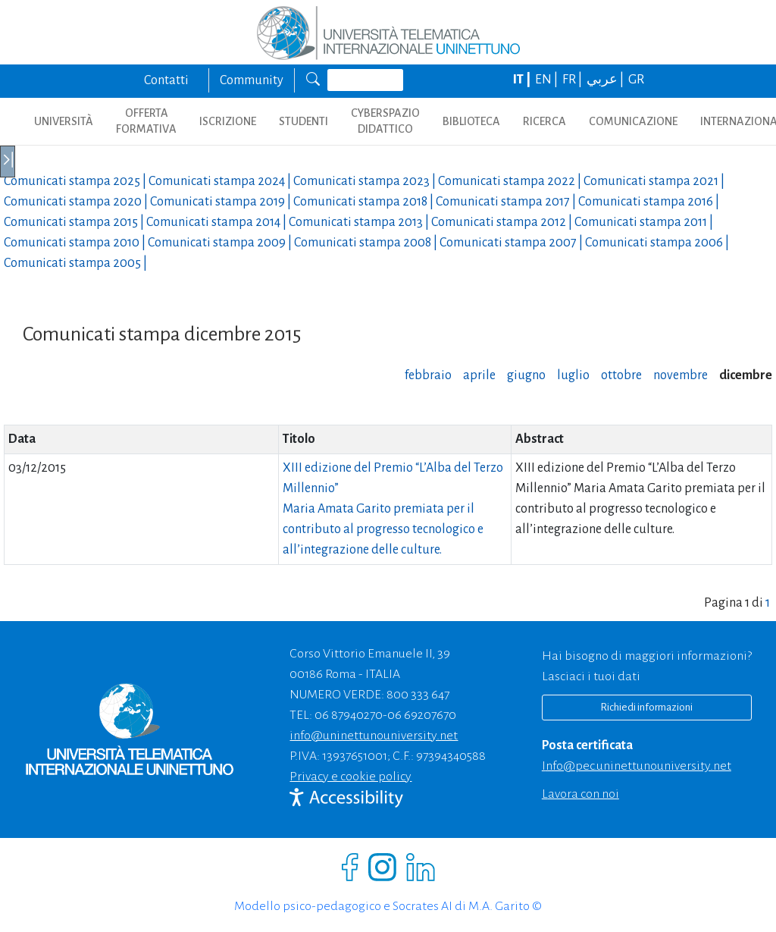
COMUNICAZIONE (633, 121)
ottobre (621, 375)
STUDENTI (303, 121)
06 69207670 (421, 715)
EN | (547, 79)
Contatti (166, 80)
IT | (523, 79)
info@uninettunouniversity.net (373, 735)
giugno (526, 375)
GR (636, 79)
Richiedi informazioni (646, 707)
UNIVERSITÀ (63, 121)
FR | (573, 79)
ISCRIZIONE (227, 121)
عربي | (606, 79)
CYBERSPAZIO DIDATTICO (385, 121)
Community (251, 80)
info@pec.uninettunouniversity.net (636, 766)
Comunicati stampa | (76, 181)
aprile (479, 375)
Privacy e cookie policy (350, 776)
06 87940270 (348, 715)
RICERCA (544, 121)
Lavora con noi (580, 794)
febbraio (428, 375)
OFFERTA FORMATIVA (146, 121)
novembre (680, 375)
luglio (573, 375)
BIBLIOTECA (471, 121)
